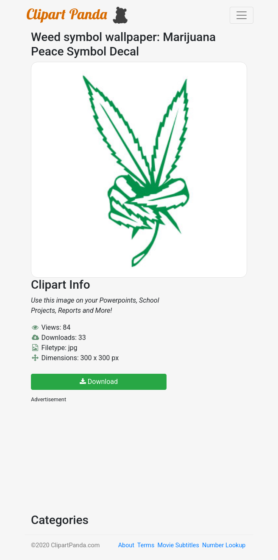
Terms (145, 545)
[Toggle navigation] (241, 15)
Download (99, 382)
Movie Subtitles (178, 545)
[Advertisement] (94, 457)
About (126, 545)
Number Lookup (223, 545)
